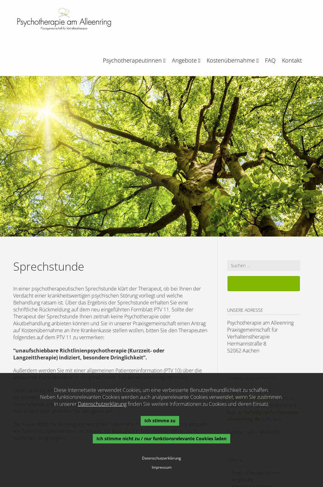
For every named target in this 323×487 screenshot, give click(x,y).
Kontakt (292, 60)
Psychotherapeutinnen (134, 60)
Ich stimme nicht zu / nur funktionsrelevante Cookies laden (161, 439)
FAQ (270, 60)
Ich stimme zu (159, 421)
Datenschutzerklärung (102, 403)
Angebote (186, 60)
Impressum (162, 467)
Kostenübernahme (233, 60)
